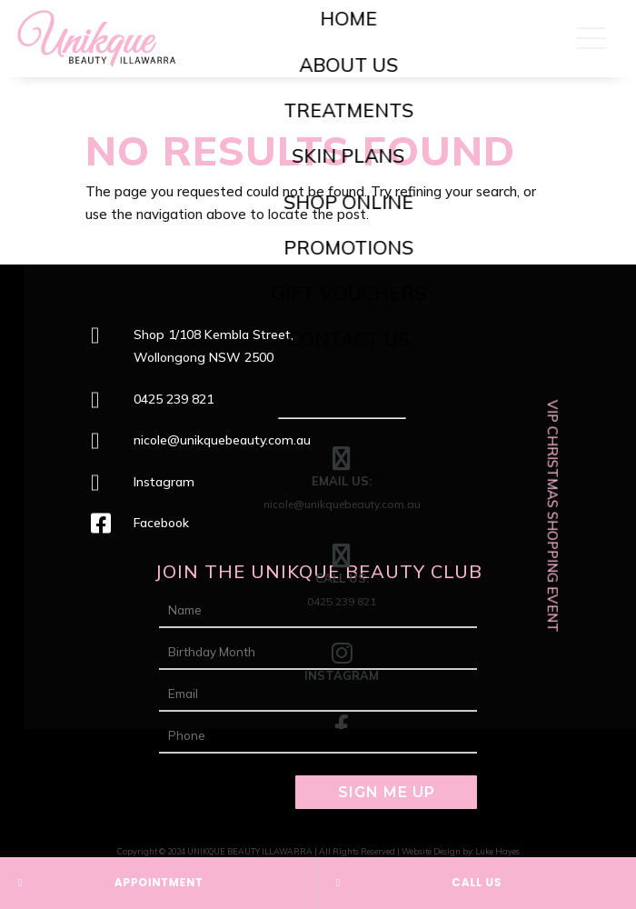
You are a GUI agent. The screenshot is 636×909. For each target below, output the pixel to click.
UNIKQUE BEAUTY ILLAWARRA (250, 851)
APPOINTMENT (159, 882)
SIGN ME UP (386, 792)
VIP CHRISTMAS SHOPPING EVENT (552, 515)
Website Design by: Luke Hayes (461, 851)
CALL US (477, 882)
